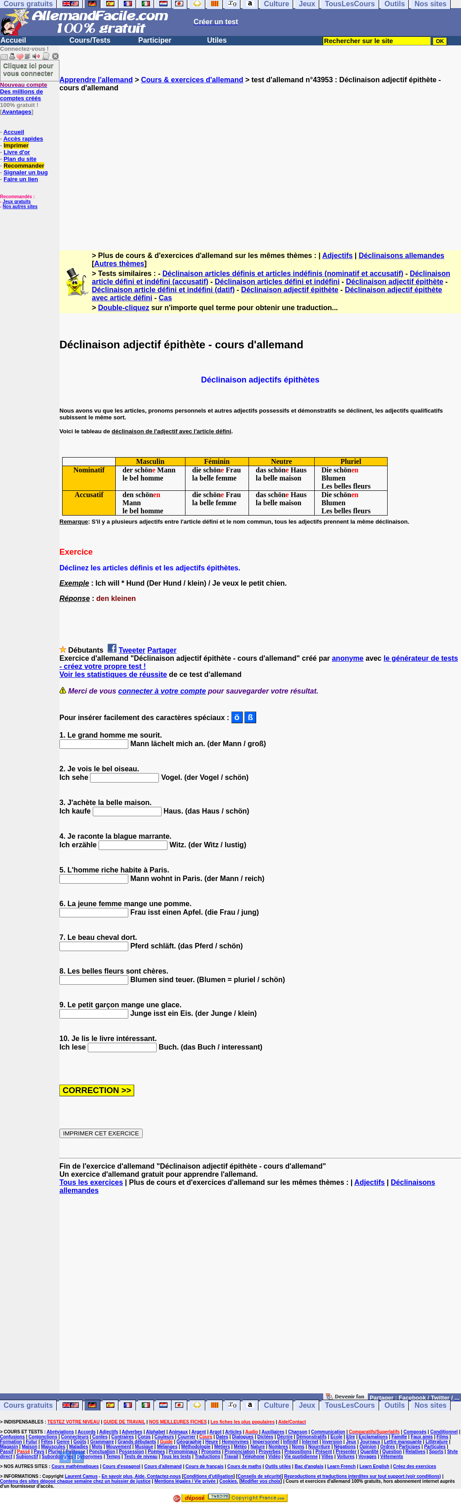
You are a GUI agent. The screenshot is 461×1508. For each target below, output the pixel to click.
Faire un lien (21, 179)
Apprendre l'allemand (96, 80)
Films (442, 1436)
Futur (31, 1441)
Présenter (346, 1451)
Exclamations (373, 1436)
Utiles (217, 40)
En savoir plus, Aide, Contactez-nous (141, 1476)
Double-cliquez (123, 307)
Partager (161, 650)
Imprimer (16, 145)
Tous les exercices (91, 1182)
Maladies (78, 1446)
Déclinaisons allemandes (401, 255)
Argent (198, 1431)
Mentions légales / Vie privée (185, 1481)
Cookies (228, 1481)
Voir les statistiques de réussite (113, 674)
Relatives (415, 1451)
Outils (394, 1405)
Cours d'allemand (163, 1466)
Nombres (278, 1446)
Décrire (284, 1436)
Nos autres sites (20, 206)
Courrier (186, 1436)
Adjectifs (337, 255)
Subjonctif (27, 1456)
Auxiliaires (273, 1431)
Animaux (178, 1431)
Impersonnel (266, 1441)
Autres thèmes (119, 263)
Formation (11, 1441)
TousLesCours (350, 1405)
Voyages (367, 1456)
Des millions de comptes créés (23, 91)
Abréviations (60, 1431)
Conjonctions (42, 1436)
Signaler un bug (26, 172)
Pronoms (211, 1451)
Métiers (222, 1446)
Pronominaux (183, 1451)
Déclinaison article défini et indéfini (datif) (163, 290)
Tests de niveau (141, 1456)
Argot (215, 1431)
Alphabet (155, 1431)
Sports (436, 1451)
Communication (328, 1431)
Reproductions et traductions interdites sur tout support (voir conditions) (362, 1476)
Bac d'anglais (308, 1466)
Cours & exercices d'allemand (192, 80)
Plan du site (20, 159)
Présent (324, 1451)
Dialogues (242, 1436)
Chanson (297, 1431)
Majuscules (53, 1446)
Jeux (307, 1405)
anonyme (347, 658)
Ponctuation (102, 1451)
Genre (63, 1441)
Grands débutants (137, 1441)
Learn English (374, 1466)
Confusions (12, 1436)
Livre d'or (17, 152)
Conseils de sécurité (259, 1476)
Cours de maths (244, 1466)
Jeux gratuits (17, 201)
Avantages (16, 111)
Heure (211, 1441)
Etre (350, 1436)
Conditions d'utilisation (209, 1476)
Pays (39, 1451)
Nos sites (431, 1405)
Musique (144, 1446)
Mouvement (118, 1446)
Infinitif (290, 1441)
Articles (233, 1431)
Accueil (13, 40)
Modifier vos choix (260, 1481)
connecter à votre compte (162, 691)
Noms (298, 1446)
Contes (100, 1436)
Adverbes (132, 1431)
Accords (86, 1431)
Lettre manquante (403, 1441)
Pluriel (55, 1451)
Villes (327, 1456)
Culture (276, 1405)
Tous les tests (176, 1456)
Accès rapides (23, 138)
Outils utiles (278, 1466)
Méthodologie (196, 1446)
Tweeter (132, 650)
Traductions (208, 1456)
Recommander (24, 165)
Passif (6, 1451)
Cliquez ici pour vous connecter (28, 69)
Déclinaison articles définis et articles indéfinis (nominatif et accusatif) (283, 273)
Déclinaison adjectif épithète (394, 281)
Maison (29, 1446)
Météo (240, 1446)
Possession (131, 1451)
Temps (113, 1456)
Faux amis (422, 1436)
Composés (414, 1431)
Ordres (387, 1446)
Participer (155, 40)
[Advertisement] (260, 163)
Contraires (122, 1436)
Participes (409, 1446)
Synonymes (89, 1456)
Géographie (189, 1441)
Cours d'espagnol (121, 1466)
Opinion (367, 1446)
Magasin (9, 1446)
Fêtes (47, 1441)
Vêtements (391, 1456)
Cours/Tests (89, 40)
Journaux (370, 1441)
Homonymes (235, 1441)
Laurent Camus (81, 1476)
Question (392, 1451)
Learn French (341, 1466)
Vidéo (274, 1456)
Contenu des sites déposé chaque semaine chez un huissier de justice (75, 1481)
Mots (97, 1446)
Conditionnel (444, 1431)
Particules (435, 1446)
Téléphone (253, 1456)
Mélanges (167, 1446)
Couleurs (164, 1436)
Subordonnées (57, 1456)
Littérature (436, 1441)
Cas (165, 298)
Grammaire (102, 1441)
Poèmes (156, 1451)
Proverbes (269, 1451)
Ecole (336, 1436)
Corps (144, 1436)
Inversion (332, 1441)
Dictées (266, 1436)
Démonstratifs (311, 1436)
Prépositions (298, 1451)
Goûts (79, 1441)
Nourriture (319, 1446)
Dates (222, 1436)
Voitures (345, 1456)
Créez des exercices (414, 1466)
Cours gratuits (28, 1405)
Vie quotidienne (300, 1456)
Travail (231, 1456)
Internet (310, 1441)
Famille (399, 1436)
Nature (258, 1446)
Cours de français (204, 1466)
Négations (345, 1446)
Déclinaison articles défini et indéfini (277, 281)
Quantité (369, 1451)
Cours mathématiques (75, 1466)
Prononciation (240, 1451)
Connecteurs (75, 1436)
